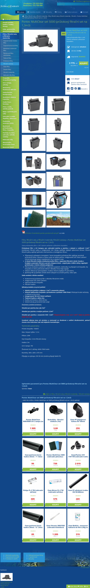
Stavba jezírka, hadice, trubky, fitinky (8, 24)
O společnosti (32, 557)
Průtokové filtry (8, 61)
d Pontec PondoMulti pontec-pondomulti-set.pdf (40, 233)
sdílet (81, 586)
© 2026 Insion (85, 567)
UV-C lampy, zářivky (7, 84)
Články (58, 12)
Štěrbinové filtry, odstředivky (8, 54)
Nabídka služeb (33, 12)
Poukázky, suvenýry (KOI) (8, 122)
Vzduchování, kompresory (8, 93)
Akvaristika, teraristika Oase (9, 143)
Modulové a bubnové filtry (9, 49)
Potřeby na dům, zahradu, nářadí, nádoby (9, 135)
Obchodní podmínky (12, 555)
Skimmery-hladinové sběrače (9, 89)
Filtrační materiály (8, 72)
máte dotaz (73, 586)
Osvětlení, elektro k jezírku (9, 98)
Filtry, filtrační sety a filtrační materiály (36, 16)
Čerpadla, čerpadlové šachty (9, 79)
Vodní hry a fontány (7, 103)
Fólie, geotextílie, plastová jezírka (9, 30)
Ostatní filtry (7, 69)
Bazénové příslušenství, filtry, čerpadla (8, 128)
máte (73, 79)
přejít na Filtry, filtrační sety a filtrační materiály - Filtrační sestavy (66, 394)
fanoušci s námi (77, 89)
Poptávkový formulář (12, 557)
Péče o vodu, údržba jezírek (8, 108)
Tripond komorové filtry (10, 45)
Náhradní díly (8, 140)
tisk (87, 586)
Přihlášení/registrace (81, 1)
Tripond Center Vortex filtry (10, 42)
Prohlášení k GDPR (11, 559)
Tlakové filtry (7, 58)
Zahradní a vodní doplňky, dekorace (9, 117)
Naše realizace (71, 12)
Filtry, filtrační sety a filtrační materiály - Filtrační (62, 16)
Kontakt (84, 12)
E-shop (6, 19)
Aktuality (47, 12)
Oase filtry (6, 66)
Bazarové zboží (8, 147)
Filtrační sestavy (8, 64)
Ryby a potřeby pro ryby (10, 113)
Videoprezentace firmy (35, 555)
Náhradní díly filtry (9, 75)
